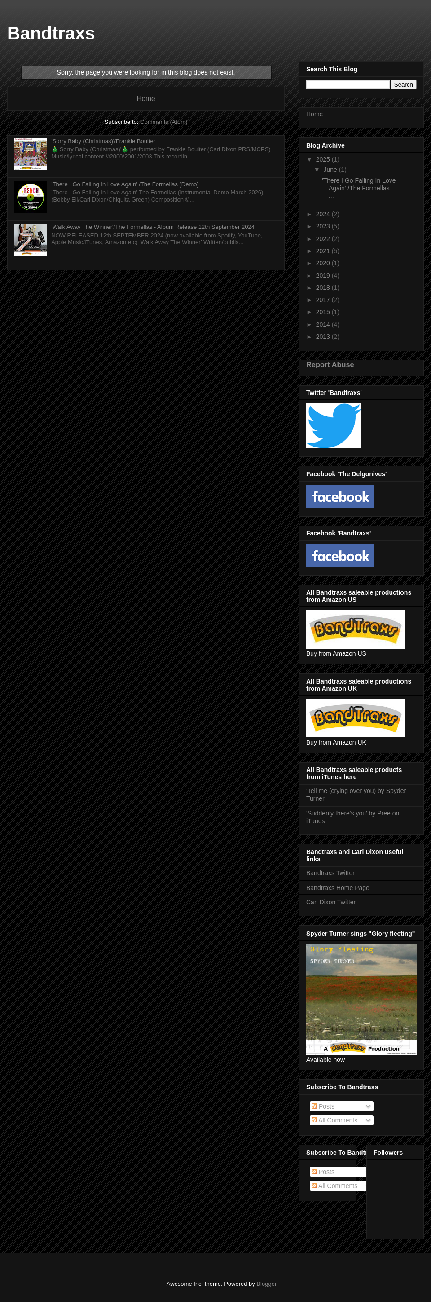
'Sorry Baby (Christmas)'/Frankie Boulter (103, 141)
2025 (324, 159)
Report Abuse (330, 364)
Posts (323, 1106)
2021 (324, 250)
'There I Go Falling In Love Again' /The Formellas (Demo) (125, 184)
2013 (324, 336)
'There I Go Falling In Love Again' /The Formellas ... (359, 188)
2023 (324, 226)
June (331, 169)
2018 (324, 287)
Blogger (266, 1283)
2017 (324, 299)
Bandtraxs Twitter (330, 873)
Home (145, 98)
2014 (324, 324)
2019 (324, 275)
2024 (324, 214)
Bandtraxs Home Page (337, 887)
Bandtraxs (51, 33)
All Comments (334, 1120)
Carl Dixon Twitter (331, 902)
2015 (324, 312)
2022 (324, 238)
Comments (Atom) (163, 121)
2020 (324, 263)
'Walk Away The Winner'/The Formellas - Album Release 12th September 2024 (153, 227)
